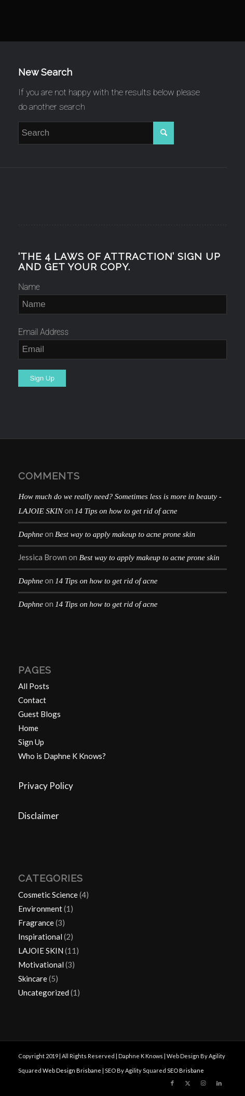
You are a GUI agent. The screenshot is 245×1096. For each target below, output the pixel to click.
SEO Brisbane (185, 1070)
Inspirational (40, 936)
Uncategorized (43, 992)
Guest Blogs (39, 714)
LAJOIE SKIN (40, 950)
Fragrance (36, 922)
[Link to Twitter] (188, 1083)
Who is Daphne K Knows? (62, 756)
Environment (40, 908)
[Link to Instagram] (203, 1083)
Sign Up (31, 742)
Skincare (32, 978)
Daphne (30, 534)
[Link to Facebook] (172, 1083)
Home (28, 728)
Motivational (41, 964)
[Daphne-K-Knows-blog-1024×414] (101, 20)
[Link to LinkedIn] (219, 1083)
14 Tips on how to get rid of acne (126, 511)
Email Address (43, 332)
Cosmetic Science (48, 894)
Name (28, 287)
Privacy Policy (45, 785)
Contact (32, 700)
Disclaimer (38, 815)
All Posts (33, 686)
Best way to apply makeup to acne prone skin (125, 534)
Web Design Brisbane (72, 1070)
